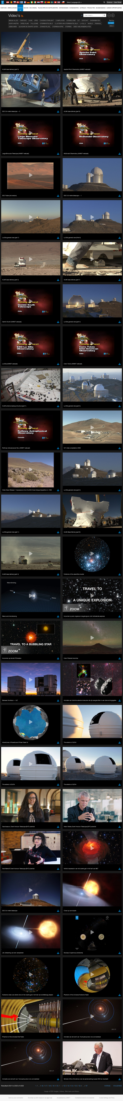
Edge (8, 560)
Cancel (18, 598)
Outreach (83, 8)
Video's (20, 9)
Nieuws (26, 8)
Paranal (98, 23)
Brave (9, 556)
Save (7, 598)
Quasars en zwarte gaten (28, 26)
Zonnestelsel (45, 26)
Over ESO (3, 8)
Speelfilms (25, 23)
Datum (112, 26)
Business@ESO (101, 8)
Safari (8, 565)
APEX (36, 20)
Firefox (9, 563)
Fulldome (34, 23)
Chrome (9, 558)
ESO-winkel (33, 8)
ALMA (30, 20)
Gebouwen (13, 26)
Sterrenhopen (57, 26)
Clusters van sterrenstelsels (66, 23)
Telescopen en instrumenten (48, 8)
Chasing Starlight (47, 20)
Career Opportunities (114, 8)
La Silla (83, 23)
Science (109, 2)
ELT (79, 20)
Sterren (68, 26)
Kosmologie (71, 20)
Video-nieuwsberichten (82, 26)
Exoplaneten (14, 23)
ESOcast (85, 20)
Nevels (90, 23)
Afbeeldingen (12, 8)
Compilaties (60, 20)
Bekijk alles (13, 20)
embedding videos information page (35, 519)
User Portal (117, 2)
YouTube (5, 515)
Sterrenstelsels (46, 23)
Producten (91, 8)
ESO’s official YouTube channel (53, 515)
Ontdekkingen (64, 8)
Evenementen (74, 8)
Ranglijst (111, 23)
